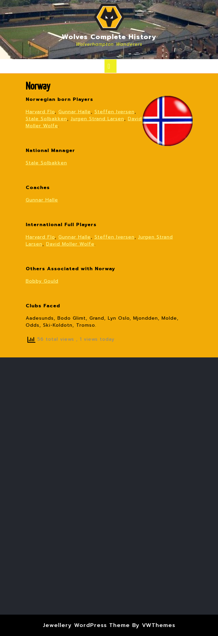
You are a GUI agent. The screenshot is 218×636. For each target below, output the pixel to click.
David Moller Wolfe (70, 244)
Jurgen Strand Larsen (97, 118)
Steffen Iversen (114, 111)
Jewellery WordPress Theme (86, 625)
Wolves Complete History (109, 37)
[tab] (110, 66)
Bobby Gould (42, 281)
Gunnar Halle (74, 111)
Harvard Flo (40, 111)
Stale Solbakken (46, 118)
